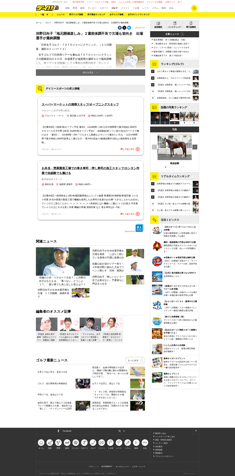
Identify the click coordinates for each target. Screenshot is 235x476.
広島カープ (170, 2)
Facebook (67, 431)
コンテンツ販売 (161, 443)
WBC (113, 2)
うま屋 (136, 8)
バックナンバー (174, 27)
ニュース (61, 14)
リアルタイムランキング (175, 176)
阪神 (82, 8)
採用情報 (158, 450)
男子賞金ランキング (96, 14)
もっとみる (133, 360)
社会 (171, 8)
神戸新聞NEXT (107, 466)
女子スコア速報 (116, 14)
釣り (180, 2)
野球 (75, 8)
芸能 (67, 8)
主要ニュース (172, 34)
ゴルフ (114, 8)
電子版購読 (191, 27)
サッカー (92, 8)
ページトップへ (195, 431)
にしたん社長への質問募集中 (131, 2)
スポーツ (104, 8)
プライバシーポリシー (164, 456)
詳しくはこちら (130, 149)
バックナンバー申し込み (165, 437)
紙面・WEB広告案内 (163, 440)
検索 (194, 8)
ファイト (125, 8)
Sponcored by (134, 228)
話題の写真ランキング (174, 107)
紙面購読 (158, 27)
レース (145, 8)
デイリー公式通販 (155, 2)
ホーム (39, 23)
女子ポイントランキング (138, 14)
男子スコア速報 (76, 14)
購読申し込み (160, 433)
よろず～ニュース (138, 466)
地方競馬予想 (78, 2)
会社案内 (158, 446)
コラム (155, 8)
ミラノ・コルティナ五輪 (98, 2)
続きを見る (88, 72)
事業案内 (158, 453)
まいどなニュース (122, 466)
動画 (164, 8)
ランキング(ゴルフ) (172, 64)
